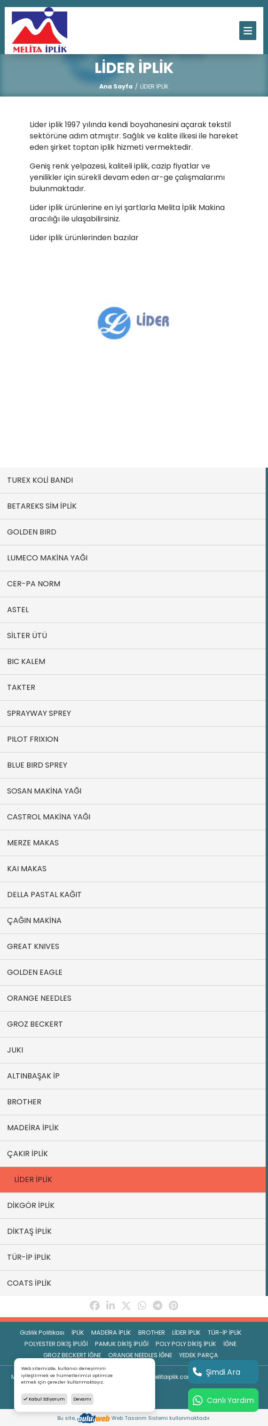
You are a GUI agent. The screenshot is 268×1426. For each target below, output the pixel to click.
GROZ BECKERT (35, 1024)
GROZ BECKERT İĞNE (72, 1355)
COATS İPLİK (29, 1283)
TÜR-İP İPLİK (29, 1257)
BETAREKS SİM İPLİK (42, 506)
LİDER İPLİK (33, 1179)
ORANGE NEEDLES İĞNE (140, 1355)
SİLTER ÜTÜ (27, 635)
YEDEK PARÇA (198, 1355)
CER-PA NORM (33, 583)
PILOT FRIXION (32, 739)
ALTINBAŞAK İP (33, 1075)
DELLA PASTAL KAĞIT (44, 894)
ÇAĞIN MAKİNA (34, 920)
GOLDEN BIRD (31, 532)
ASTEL (18, 609)
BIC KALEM (26, 661)
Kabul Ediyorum (44, 1399)
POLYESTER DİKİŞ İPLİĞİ (56, 1344)
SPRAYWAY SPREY (39, 713)
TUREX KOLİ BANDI (40, 480)
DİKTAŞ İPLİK (29, 1231)
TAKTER (21, 687)
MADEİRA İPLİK (33, 1127)
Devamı (82, 1399)
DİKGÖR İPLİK (31, 1205)
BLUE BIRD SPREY (37, 765)
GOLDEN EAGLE (35, 972)
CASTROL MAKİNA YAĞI (48, 816)
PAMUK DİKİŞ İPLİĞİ (122, 1344)
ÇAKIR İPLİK (27, 1153)
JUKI (15, 1050)
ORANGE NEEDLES (39, 998)
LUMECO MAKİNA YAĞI (47, 557)
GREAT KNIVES (33, 946)
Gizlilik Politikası (42, 1333)
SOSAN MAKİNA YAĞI (44, 791)
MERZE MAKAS (33, 842)
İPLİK (77, 1333)
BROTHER (24, 1101)
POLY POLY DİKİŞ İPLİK (186, 1344)
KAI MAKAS (27, 868)
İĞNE (229, 1344)
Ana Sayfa (116, 86)
